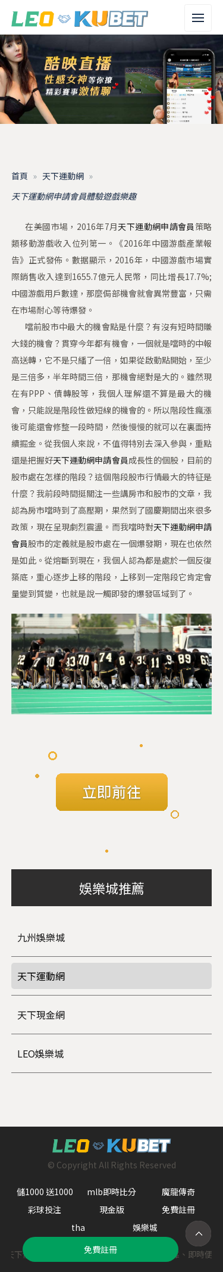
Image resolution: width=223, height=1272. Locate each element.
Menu (202, 11)
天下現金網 (41, 1014)
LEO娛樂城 (40, 1053)
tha (78, 1227)
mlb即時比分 (111, 1192)
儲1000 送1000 (45, 1192)
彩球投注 (44, 1209)
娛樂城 (145, 1227)
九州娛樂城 (41, 937)
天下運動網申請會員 (156, 226)
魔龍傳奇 (178, 1192)
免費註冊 (178, 1209)
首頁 (19, 176)
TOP (198, 1233)
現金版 (111, 1209)
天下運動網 (63, 176)
